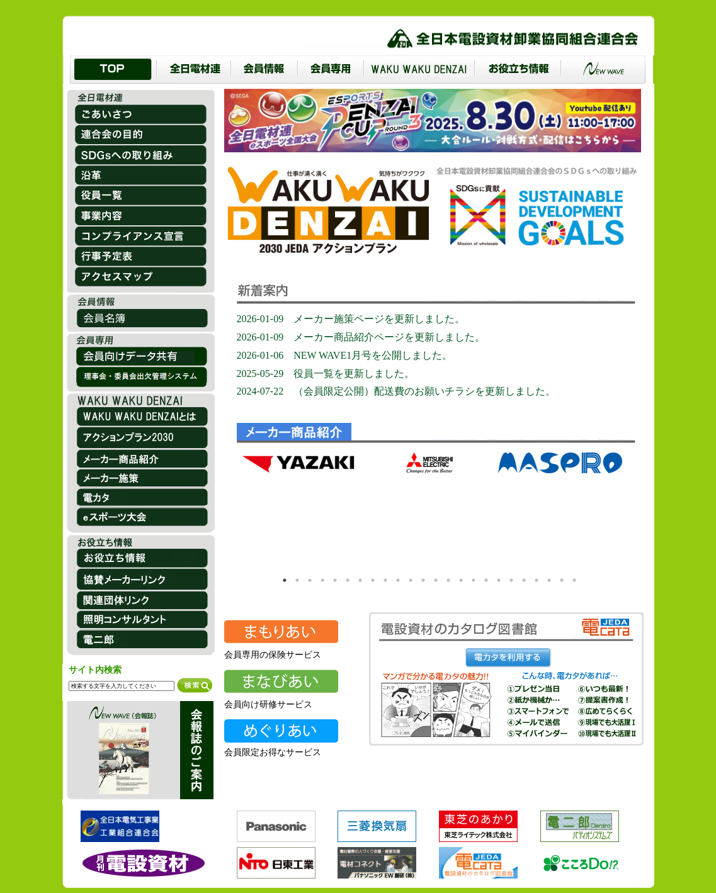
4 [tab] (322, 580)
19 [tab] (511, 580)
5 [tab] (335, 580)
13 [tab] (435, 580)
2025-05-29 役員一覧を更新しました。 (326, 373)
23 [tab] (561, 580)
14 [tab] (448, 580)
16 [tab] (473, 580)
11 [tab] (410, 580)
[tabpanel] (299, 510)
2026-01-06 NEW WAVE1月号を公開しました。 (345, 355)
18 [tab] (498, 580)
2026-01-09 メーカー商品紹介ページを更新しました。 (361, 337)
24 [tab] (574, 580)
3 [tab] (310, 580)
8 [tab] (373, 580)
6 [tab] (347, 580)
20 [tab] (524, 580)
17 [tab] (486, 580)
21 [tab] (536, 580)
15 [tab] (461, 580)
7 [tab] (360, 580)
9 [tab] (385, 580)
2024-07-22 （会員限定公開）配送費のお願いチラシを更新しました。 (396, 391)
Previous (252, 510)
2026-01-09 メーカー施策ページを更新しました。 (351, 318)
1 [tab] (284, 580)
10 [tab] (398, 580)
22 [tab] (549, 580)
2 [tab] (297, 580)
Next (611, 510)
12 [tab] (423, 580)
